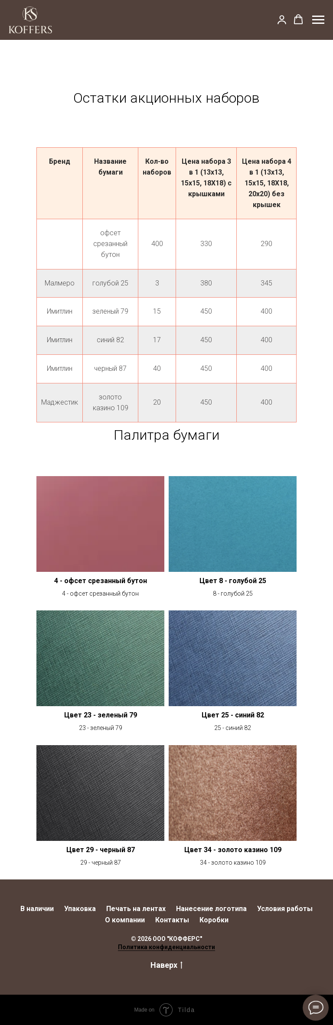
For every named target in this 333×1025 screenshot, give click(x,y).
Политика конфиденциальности (166, 947)
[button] (282, 19)
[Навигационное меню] (318, 20)
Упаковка (80, 909)
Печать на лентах (136, 909)
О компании (125, 920)
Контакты (172, 920)
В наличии (37, 909)
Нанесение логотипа (211, 909)
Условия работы (285, 909)
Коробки (214, 920)
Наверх (166, 965)
